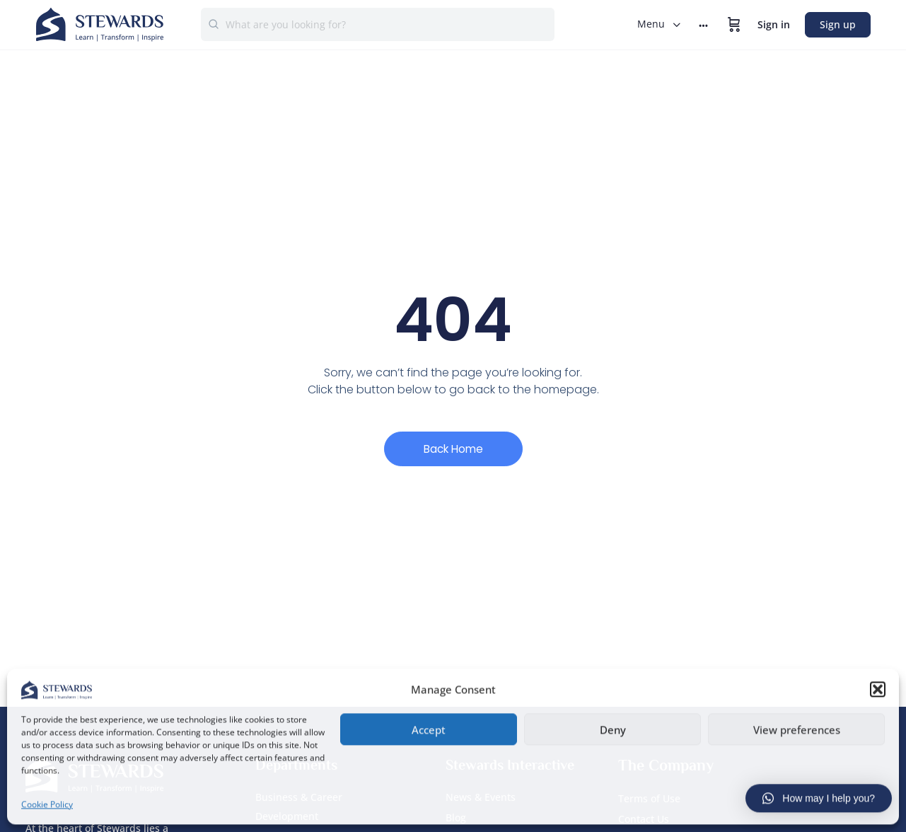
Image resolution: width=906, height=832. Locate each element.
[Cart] (734, 25)
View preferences (796, 728)
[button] (878, 688)
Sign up (838, 24)
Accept (429, 728)
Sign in (773, 24)
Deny (613, 728)
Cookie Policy (47, 803)
